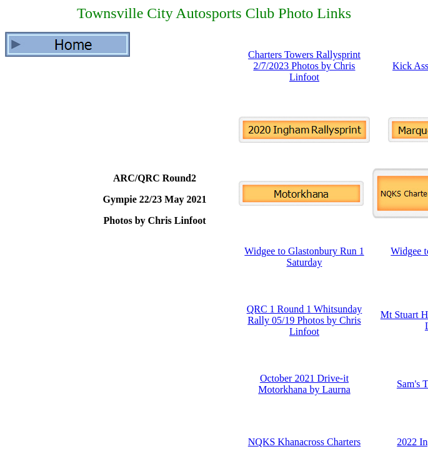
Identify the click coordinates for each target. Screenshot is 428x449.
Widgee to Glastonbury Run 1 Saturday (304, 257)
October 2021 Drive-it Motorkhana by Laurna (304, 384)
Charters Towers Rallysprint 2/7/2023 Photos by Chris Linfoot (304, 65)
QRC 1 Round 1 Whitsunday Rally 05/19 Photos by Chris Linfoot (304, 320)
